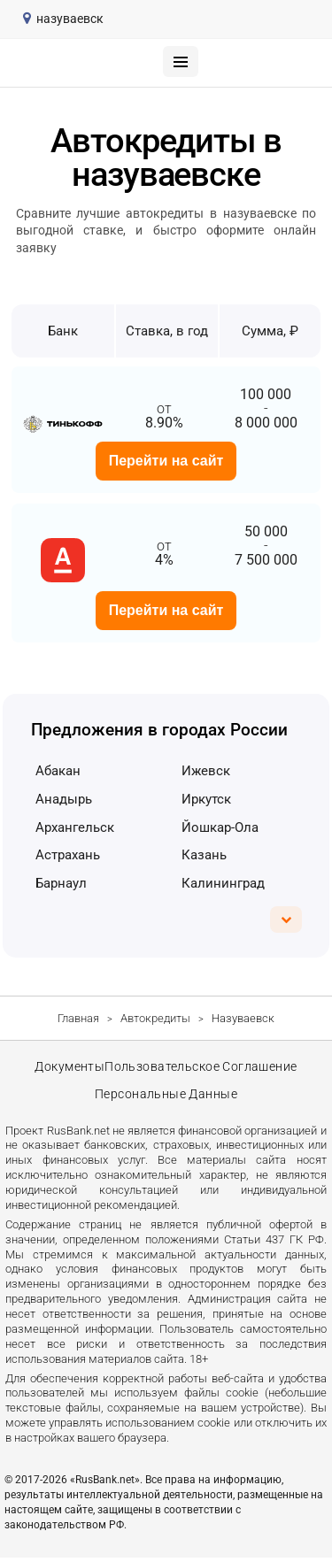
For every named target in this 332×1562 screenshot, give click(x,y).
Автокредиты (155, 1018)
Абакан (58, 771)
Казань (204, 855)
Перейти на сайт (166, 460)
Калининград (223, 883)
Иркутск (206, 799)
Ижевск (205, 771)
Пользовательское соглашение (201, 1068)
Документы (69, 1068)
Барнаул (61, 883)
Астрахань (67, 855)
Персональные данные (166, 1097)
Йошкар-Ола (220, 827)
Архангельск (74, 827)
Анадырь (63, 799)
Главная (78, 1018)
